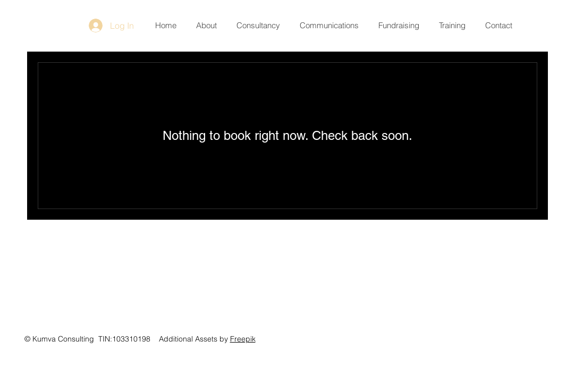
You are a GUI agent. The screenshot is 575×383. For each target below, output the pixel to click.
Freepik (243, 339)
